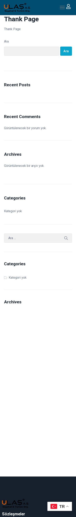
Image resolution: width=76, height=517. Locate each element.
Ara (6, 41)
